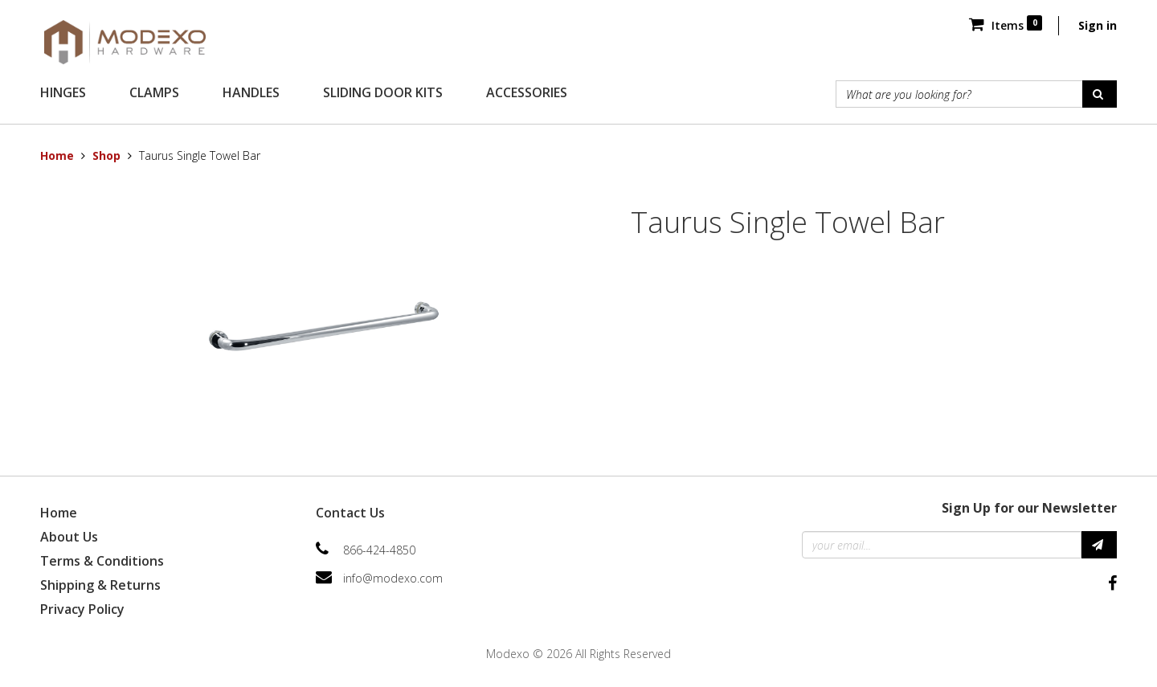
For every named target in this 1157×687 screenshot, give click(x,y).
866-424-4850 (379, 550)
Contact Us (350, 512)
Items (1005, 25)
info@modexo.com (393, 578)
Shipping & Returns (100, 585)
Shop (106, 155)
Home (57, 155)
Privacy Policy (82, 609)
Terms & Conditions (102, 561)
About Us (69, 537)
